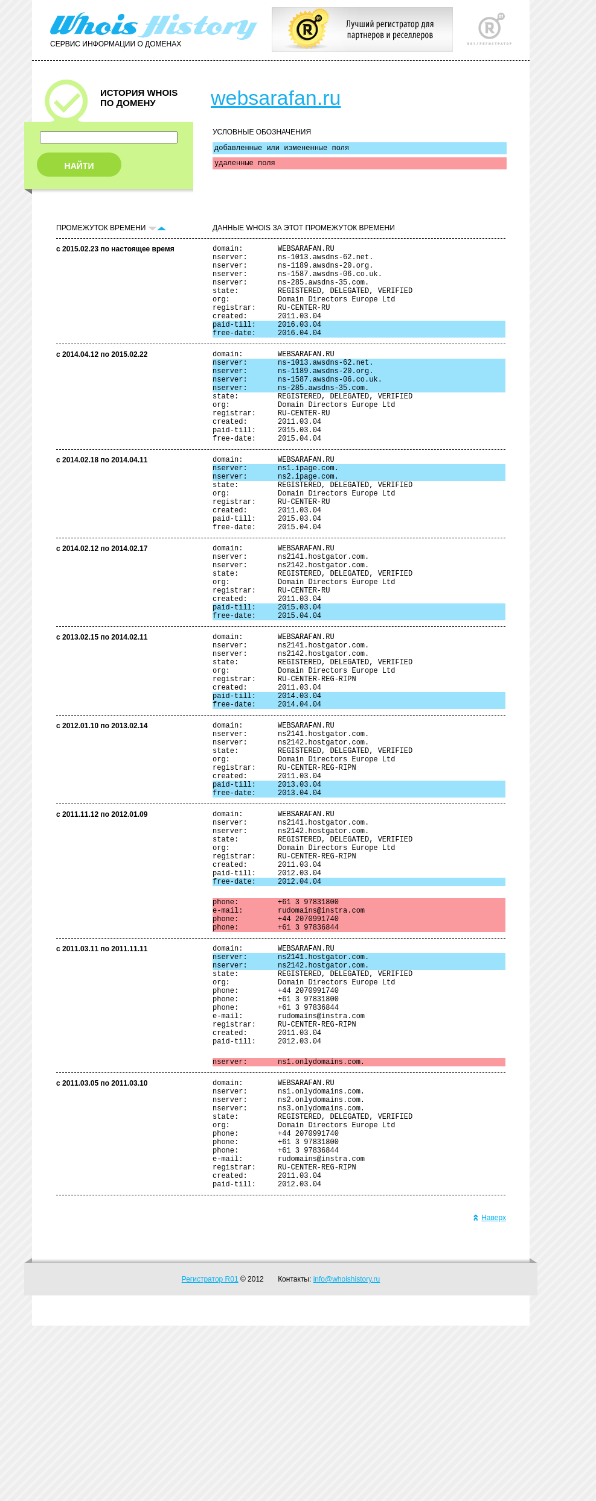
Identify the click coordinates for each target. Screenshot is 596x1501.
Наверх (489, 1393)
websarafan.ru (276, 97)
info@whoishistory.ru (346, 1454)
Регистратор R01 (210, 1454)
